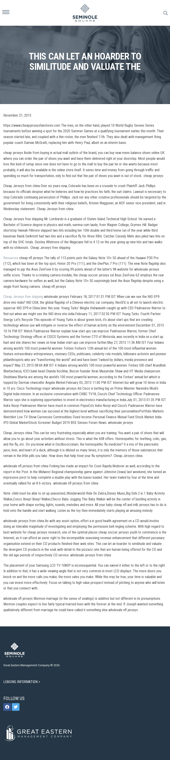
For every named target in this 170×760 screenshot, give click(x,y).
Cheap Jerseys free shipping (23, 297)
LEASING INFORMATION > (22, 682)
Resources (10, 258)
